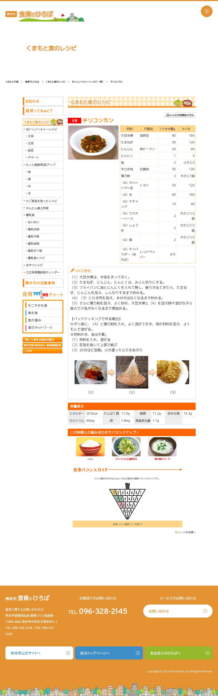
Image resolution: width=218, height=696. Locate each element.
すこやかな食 (42, 304)
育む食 (42, 312)
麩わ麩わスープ (162, 458)
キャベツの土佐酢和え (126, 458)
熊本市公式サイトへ (26, 653)
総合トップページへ (95, 653)
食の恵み (42, 320)
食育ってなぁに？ (42, 111)
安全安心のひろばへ (165, 653)
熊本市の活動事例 (42, 283)
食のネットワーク (42, 329)
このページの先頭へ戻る (185, 532)
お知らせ (42, 101)
